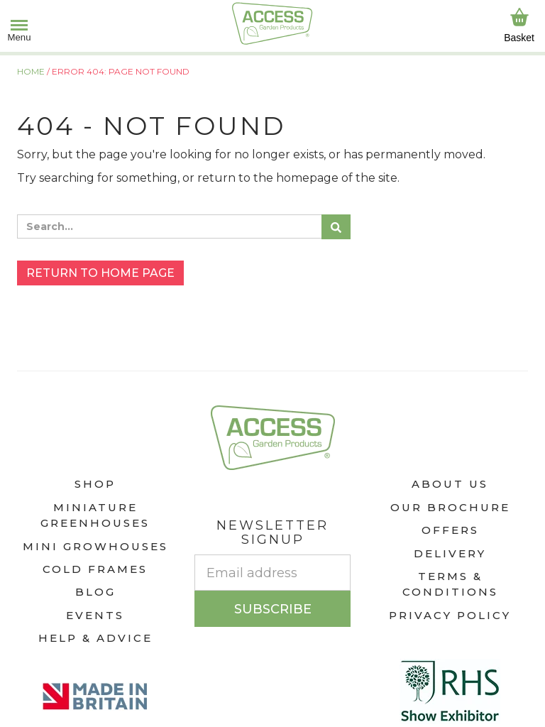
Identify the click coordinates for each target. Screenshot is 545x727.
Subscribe (273, 609)
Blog (95, 591)
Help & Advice (95, 638)
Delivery (450, 553)
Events (95, 615)
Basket (519, 25)
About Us (450, 484)
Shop (95, 484)
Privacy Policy (450, 615)
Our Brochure (450, 507)
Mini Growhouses (95, 546)
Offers (450, 530)
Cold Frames (95, 569)
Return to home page (100, 273)
